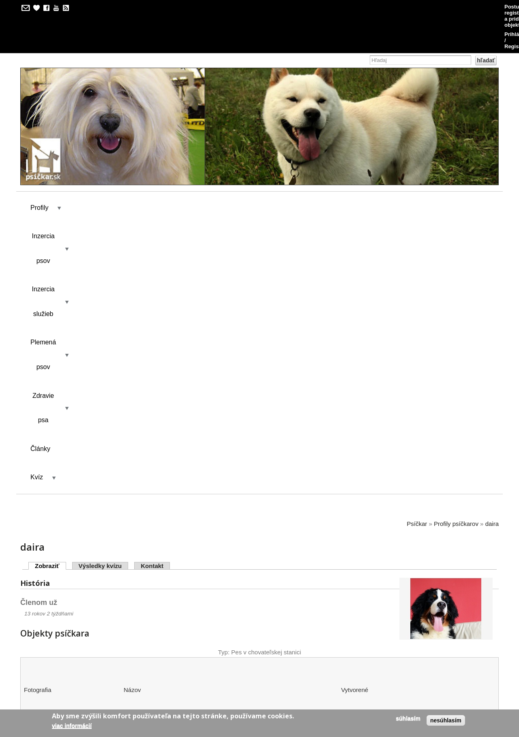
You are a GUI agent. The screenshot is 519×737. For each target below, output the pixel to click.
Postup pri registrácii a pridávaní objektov (365, 7)
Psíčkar (417, 215)
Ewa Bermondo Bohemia (159, 447)
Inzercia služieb (157, 168)
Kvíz (374, 168)
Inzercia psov (92, 168)
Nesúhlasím (445, 720)
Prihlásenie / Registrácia (461, 7)
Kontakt (152, 257)
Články (338, 168)
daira (492, 215)
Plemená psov (224, 168)
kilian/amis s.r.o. (236, 679)
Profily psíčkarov (456, 215)
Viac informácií (72, 725)
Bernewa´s (139, 595)
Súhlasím (408, 718)
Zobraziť (50, 257)
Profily (39, 168)
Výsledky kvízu (100, 257)
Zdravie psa (287, 168)
